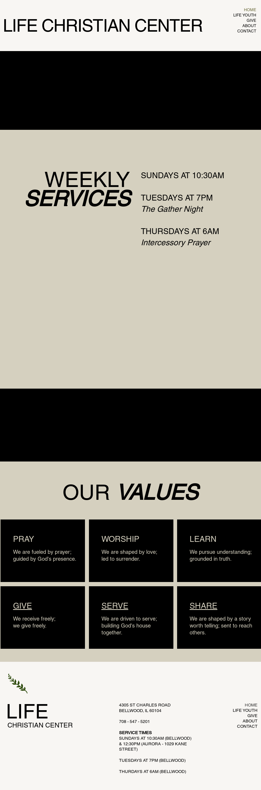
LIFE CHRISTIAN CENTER (102, 25)
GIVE (251, 20)
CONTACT (246, 31)
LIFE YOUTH (244, 15)
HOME (250, 9)
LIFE (27, 711)
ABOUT (249, 25)
